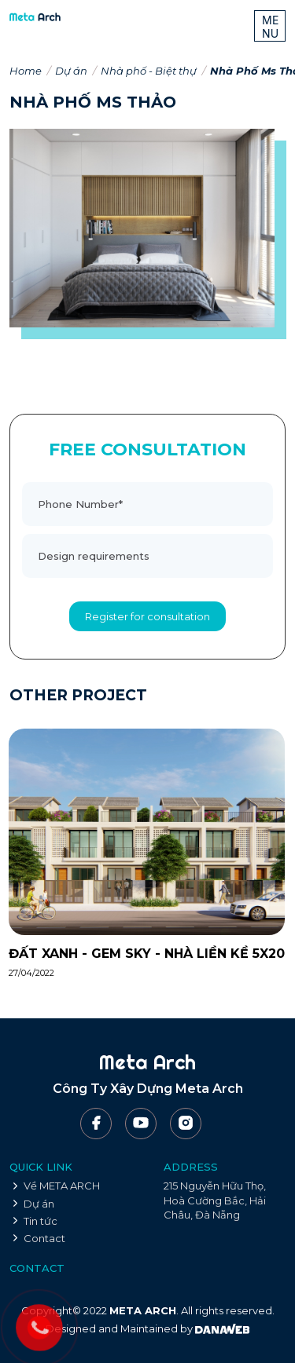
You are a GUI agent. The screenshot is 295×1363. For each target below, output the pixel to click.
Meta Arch (147, 1062)
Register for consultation (147, 616)
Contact (44, 1238)
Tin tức (40, 1221)
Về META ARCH (62, 1185)
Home (25, 70)
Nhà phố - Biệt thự (149, 70)
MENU (270, 26)
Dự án (71, 70)
